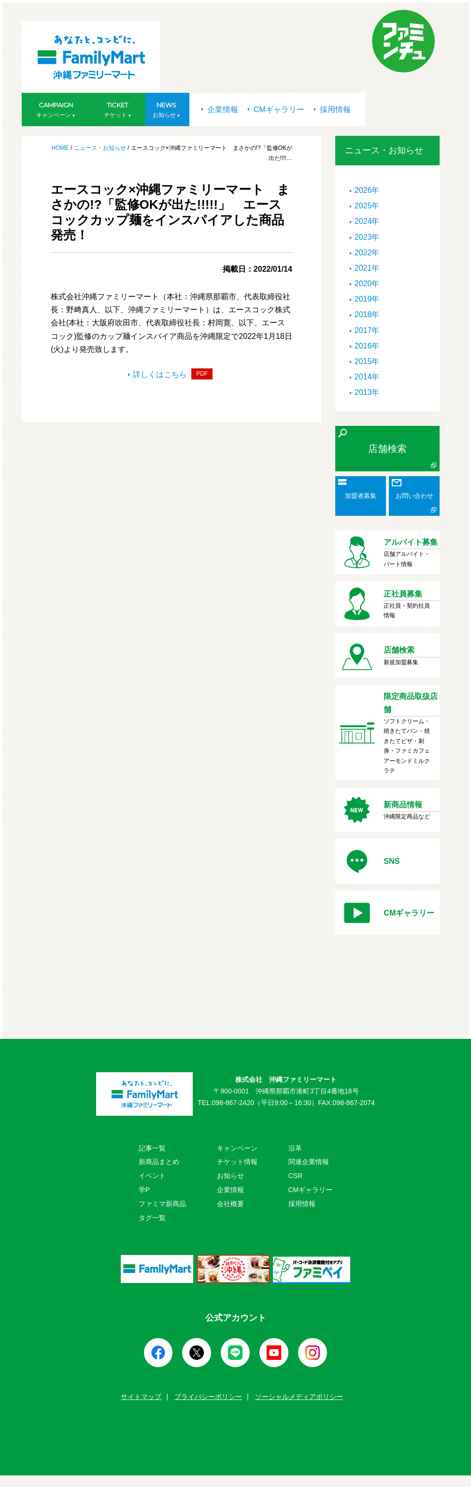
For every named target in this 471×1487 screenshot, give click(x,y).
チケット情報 (237, 1162)
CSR (295, 1176)
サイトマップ (141, 1396)
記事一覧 (152, 1148)
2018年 (367, 314)
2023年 (367, 237)
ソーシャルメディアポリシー (299, 1396)
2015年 (367, 361)
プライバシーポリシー (208, 1396)
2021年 (367, 268)
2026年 (367, 190)
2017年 (367, 330)
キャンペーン (237, 1148)
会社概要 (230, 1204)
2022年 (367, 252)
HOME (61, 148)
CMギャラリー (276, 109)
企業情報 (219, 109)
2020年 (367, 283)
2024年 (367, 221)
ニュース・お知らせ (100, 148)
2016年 (367, 346)
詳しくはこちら (170, 374)
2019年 (367, 299)
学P (144, 1190)
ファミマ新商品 (162, 1204)
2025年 (367, 206)
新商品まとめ (159, 1162)
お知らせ (230, 1176)
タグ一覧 (152, 1218)
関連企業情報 (308, 1162)
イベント (152, 1176)
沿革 (295, 1148)
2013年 (367, 392)
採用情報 (332, 109)
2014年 (367, 377)
